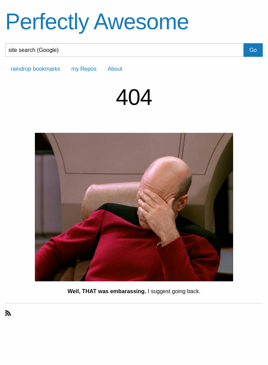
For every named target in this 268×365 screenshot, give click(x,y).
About (114, 69)
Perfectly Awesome (97, 21)
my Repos (83, 69)
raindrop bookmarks (35, 69)
